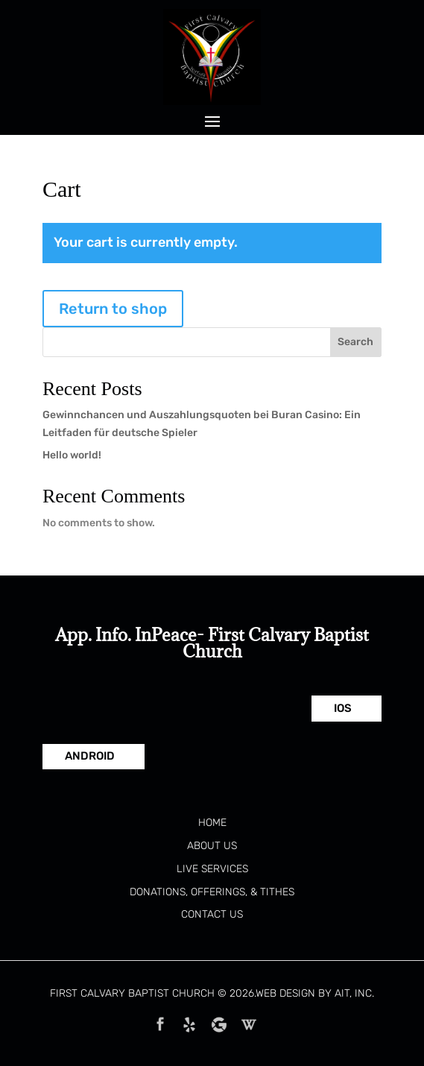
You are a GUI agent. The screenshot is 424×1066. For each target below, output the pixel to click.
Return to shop (113, 309)
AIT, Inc (353, 993)
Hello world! (71, 455)
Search (355, 341)
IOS (343, 708)
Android (90, 756)
